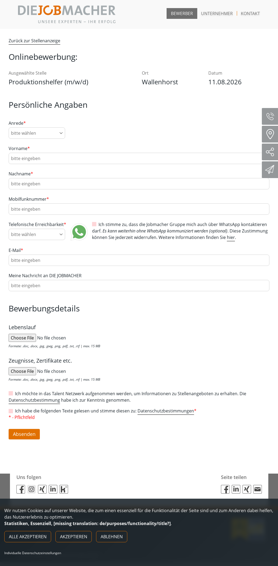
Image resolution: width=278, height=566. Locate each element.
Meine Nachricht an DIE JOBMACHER (45, 276)
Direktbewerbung (270, 169)
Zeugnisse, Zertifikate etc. (40, 360)
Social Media (272, 152)
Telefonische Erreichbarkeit (37, 224)
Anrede (17, 123)
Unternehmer (217, 13)
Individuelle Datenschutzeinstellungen (32, 553)
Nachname (21, 174)
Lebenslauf (22, 327)
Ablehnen (112, 537)
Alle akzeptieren (28, 537)
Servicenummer (272, 116)
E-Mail (16, 250)
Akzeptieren (73, 537)
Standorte (271, 134)
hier (231, 237)
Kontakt (250, 13)
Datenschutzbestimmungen (166, 411)
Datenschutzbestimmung (34, 400)
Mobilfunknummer (29, 199)
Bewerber (182, 13)
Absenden (25, 436)
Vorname (19, 148)
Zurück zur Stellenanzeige (34, 41)
